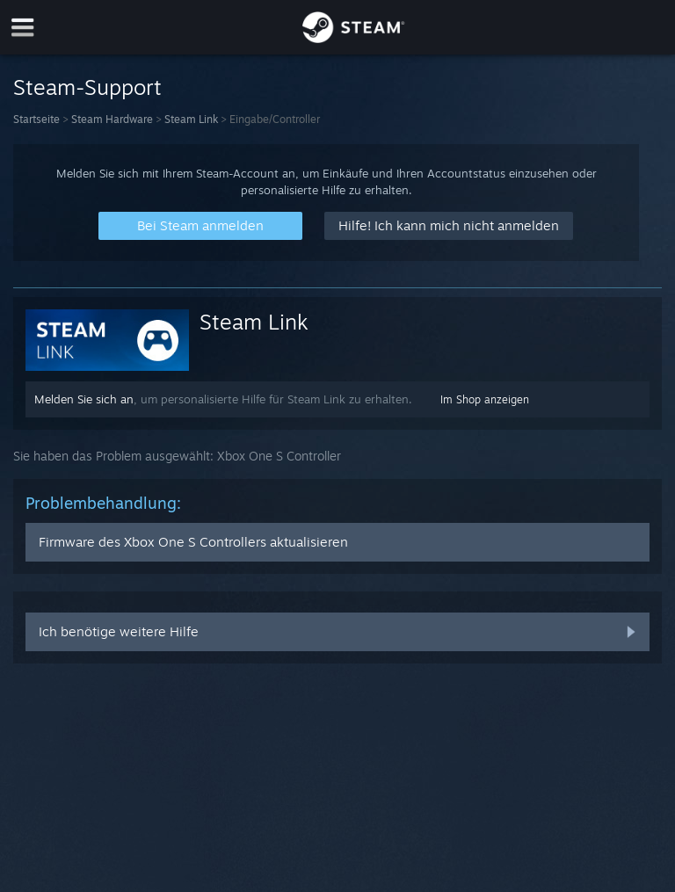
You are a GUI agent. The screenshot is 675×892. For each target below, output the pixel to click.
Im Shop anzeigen (484, 399)
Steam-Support (87, 87)
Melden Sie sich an (84, 399)
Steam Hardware (112, 119)
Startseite (36, 119)
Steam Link (191, 119)
